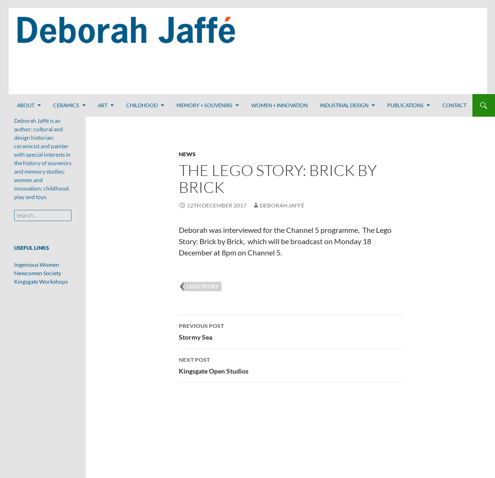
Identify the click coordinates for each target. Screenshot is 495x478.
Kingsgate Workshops (41, 281)
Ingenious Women (36, 264)
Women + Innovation (279, 105)
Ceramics (66, 105)
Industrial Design (344, 105)
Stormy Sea (290, 330)
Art (102, 105)
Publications (405, 105)
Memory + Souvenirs (204, 105)
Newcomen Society (37, 273)
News (187, 154)
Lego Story (202, 286)
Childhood (142, 105)
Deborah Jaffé (282, 205)
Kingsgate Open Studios (290, 364)
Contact (454, 105)
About (25, 105)
